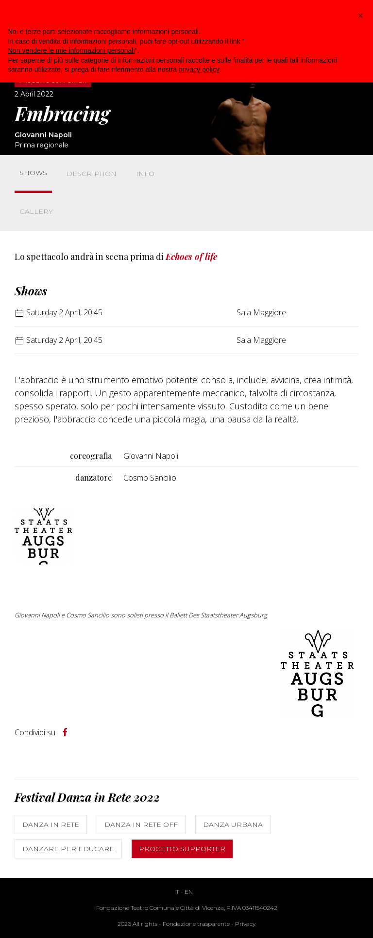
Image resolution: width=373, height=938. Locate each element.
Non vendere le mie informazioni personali (71, 50)
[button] (360, 15)
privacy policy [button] (199, 69)
